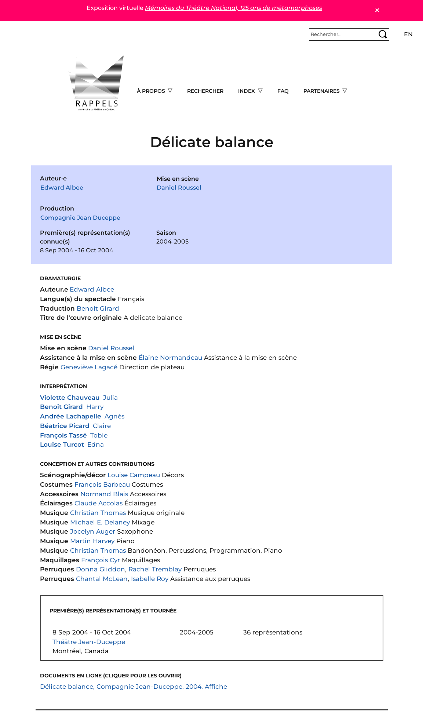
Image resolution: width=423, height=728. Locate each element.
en (408, 34)
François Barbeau (102, 484)
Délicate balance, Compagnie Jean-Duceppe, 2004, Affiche (133, 686)
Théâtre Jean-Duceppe (88, 641)
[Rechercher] (343, 34)
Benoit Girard (98, 308)
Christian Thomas (98, 512)
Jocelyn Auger (92, 531)
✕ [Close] (377, 10)
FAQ (283, 91)
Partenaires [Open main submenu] (322, 91)
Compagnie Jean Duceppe (80, 217)
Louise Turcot (62, 444)
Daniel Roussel (179, 187)
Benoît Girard (61, 406)
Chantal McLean (102, 578)
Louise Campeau (133, 475)
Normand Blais (104, 494)
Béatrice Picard (65, 425)
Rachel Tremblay (155, 569)
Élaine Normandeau (170, 357)
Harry (94, 406)
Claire (102, 425)
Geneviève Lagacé (89, 367)
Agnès (114, 416)
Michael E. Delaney (100, 522)
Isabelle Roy (149, 578)
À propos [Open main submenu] (152, 91)
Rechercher (205, 91)
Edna (95, 444)
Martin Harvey (92, 541)
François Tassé (63, 435)
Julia (110, 397)
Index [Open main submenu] (247, 91)
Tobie (98, 435)
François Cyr (100, 560)
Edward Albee (61, 187)
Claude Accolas (98, 503)
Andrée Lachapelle (70, 416)
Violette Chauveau (70, 397)
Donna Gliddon (100, 569)
